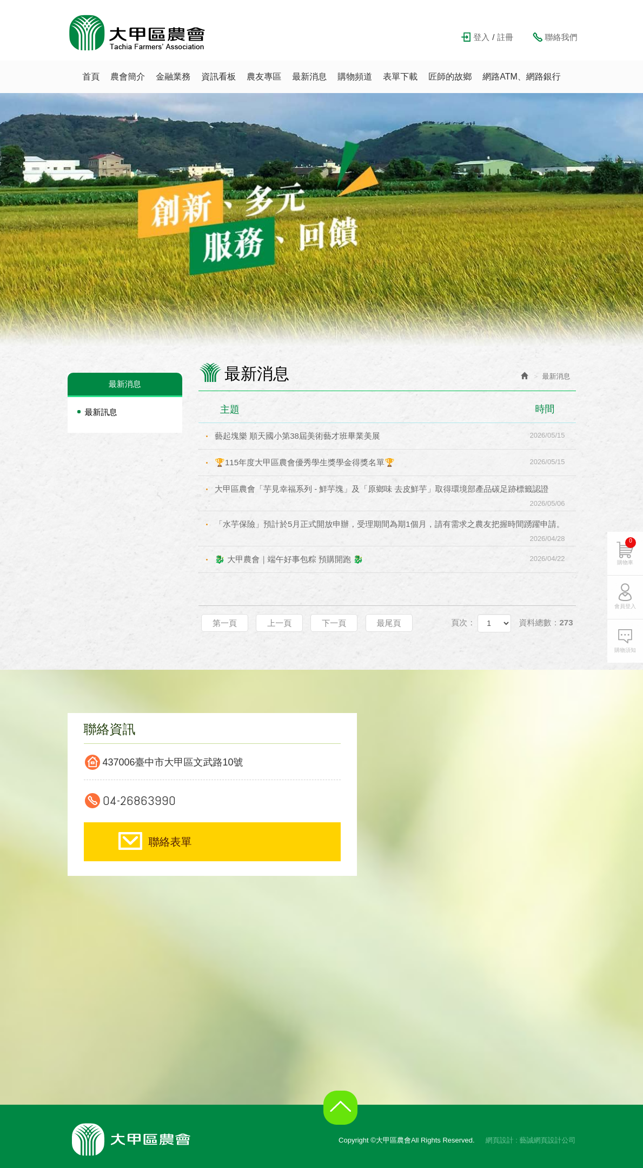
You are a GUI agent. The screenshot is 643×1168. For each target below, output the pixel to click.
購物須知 (625, 654)
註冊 (505, 37)
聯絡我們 (561, 37)
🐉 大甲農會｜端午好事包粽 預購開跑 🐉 (395, 559)
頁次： (463, 622)
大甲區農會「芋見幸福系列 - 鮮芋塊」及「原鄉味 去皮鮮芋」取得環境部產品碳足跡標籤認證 (395, 493)
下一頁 (334, 623)
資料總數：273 (546, 622)
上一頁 (279, 623)
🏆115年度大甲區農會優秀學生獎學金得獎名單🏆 (395, 462)
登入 (481, 37)
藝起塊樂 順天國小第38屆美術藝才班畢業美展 (395, 435)
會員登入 (625, 610)
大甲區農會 (137, 32)
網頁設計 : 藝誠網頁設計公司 (531, 1140)
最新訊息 (101, 412)
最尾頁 (389, 623)
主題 (394, 409)
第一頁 (225, 623)
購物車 (626, 555)
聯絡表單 (170, 842)
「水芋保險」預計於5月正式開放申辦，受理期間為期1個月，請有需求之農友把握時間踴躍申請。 (395, 528)
